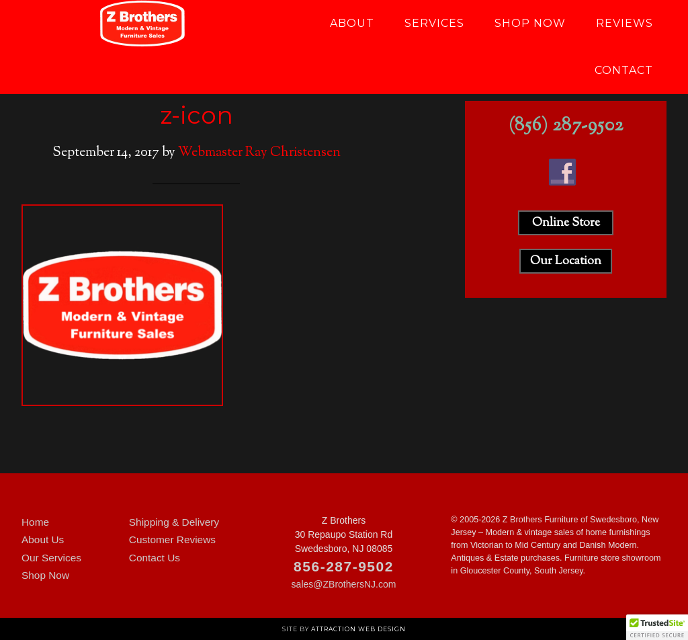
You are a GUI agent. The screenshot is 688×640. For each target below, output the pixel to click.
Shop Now (45, 575)
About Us (43, 539)
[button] (657, 627)
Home (35, 522)
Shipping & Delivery (174, 522)
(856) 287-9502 (566, 126)
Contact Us (154, 557)
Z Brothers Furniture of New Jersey (142, 23)
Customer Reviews (172, 539)
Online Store (566, 223)
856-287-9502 (344, 566)
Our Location (565, 261)
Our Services (51, 557)
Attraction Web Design (358, 629)
